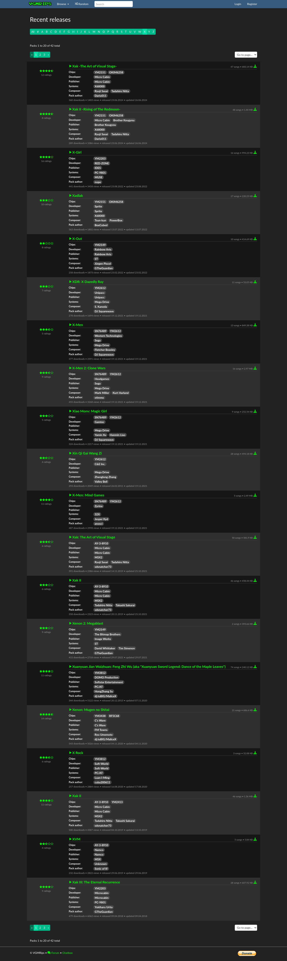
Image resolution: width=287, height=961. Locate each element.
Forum (53, 952)
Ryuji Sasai (101, 91)
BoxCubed (101, 225)
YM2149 (100, 244)
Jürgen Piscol (103, 263)
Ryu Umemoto (104, 734)
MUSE (98, 177)
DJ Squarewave (104, 311)
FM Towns (101, 729)
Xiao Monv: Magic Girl (89, 411)
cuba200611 (102, 782)
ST (96, 258)
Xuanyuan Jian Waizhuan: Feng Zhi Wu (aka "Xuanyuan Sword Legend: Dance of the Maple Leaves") (149, 666)
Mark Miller (102, 392)
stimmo (99, 397)
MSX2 (98, 557)
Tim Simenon (127, 648)
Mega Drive (102, 302)
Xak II (76, 580)
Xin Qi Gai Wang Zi (87, 453)
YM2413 (117, 802)
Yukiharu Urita (104, 907)
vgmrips (40, 4)
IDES (98, 168)
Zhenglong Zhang (105, 477)
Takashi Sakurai (125, 605)
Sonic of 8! (101, 868)
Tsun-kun (100, 220)
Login (238, 4)
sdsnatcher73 (103, 566)
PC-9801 (100, 172)
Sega (98, 340)
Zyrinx (98, 506)
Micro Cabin (102, 77)
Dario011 (100, 95)
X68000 (100, 86)
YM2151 (100, 72)
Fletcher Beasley (105, 349)
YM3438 (100, 716)
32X (97, 514)
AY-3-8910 (101, 543)
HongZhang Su (104, 691)
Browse (63, 4)
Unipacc (100, 292)
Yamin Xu (100, 435)
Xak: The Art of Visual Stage (93, 537)
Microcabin (102, 893)
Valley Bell (101, 481)
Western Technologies (108, 335)
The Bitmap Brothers (107, 634)
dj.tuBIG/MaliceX (105, 696)
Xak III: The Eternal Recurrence (96, 882)
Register (252, 4)
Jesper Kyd (101, 519)
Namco (99, 850)
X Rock (77, 753)
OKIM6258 (116, 72)
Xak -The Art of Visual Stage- (94, 66)
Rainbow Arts (103, 249)
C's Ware (100, 720)
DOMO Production (106, 677)
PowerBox (116, 220)
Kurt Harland (121, 392)
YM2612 (100, 288)
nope (98, 182)
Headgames (102, 378)
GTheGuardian (104, 268)
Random (81, 4)
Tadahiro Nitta (120, 91)
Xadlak (77, 195)
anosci (99, 523)
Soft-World (101, 763)
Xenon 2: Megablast (87, 623)
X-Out (77, 238)
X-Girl (77, 152)
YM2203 (100, 158)
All (32, 31)
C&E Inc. (100, 464)
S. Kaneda (101, 306)
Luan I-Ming (102, 777)
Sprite (98, 206)
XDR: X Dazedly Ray (88, 282)
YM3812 (100, 672)
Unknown (101, 863)
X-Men (77, 325)
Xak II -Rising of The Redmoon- (96, 109)
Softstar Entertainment (109, 682)
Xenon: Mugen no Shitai (90, 710)
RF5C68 (114, 716)
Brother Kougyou (123, 120)
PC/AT (99, 686)
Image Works (103, 639)
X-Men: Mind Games (88, 495)
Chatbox (67, 952)
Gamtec (99, 422)
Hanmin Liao (117, 435)
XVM (76, 839)
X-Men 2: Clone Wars (88, 368)
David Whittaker (105, 648)
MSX (98, 859)
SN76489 (100, 331)
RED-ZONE (102, 163)
